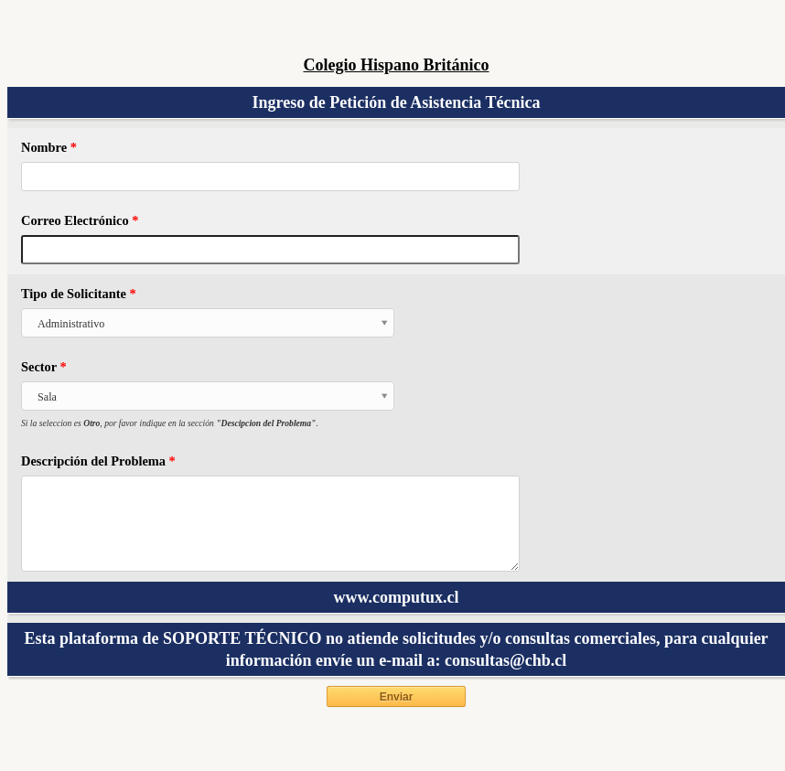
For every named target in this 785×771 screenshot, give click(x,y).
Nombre (49, 147)
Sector (44, 366)
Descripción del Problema (98, 461)
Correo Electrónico (79, 220)
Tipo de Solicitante (78, 293)
